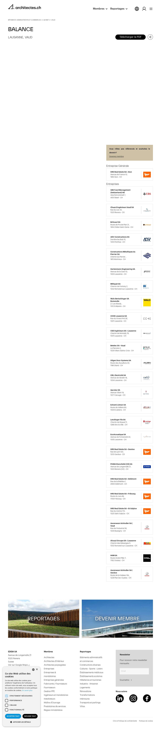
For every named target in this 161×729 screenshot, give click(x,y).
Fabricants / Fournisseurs (55, 684)
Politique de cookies (146, 721)
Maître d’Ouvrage (52, 703)
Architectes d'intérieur (54, 661)
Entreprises (49, 669)
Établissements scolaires (91, 676)
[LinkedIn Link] (120, 698)
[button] (101, 9)
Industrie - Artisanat (89, 684)
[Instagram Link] (133, 698)
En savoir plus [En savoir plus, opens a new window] (27, 690)
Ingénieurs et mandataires (56, 695)
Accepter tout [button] (13, 716)
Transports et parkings (90, 703)
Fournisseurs (49, 688)
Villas (82, 706)
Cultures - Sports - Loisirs (91, 669)
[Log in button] (144, 9)
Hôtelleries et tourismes (90, 680)
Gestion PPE (49, 691)
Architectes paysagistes (55, 665)
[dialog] (21, 696)
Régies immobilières (53, 710)
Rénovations (85, 691)
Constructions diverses (90, 665)
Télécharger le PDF (130, 37)
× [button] (37, 669)
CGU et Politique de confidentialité (125, 721)
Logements (85, 688)
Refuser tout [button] (30, 716)
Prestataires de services (55, 706)
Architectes (49, 657)
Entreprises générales (54, 680)
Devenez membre (116, 156)
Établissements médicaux (91, 673)
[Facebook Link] (147, 698)
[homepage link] (24, 6)
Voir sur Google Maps (18, 665)
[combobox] (33, 669)
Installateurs (49, 699)
